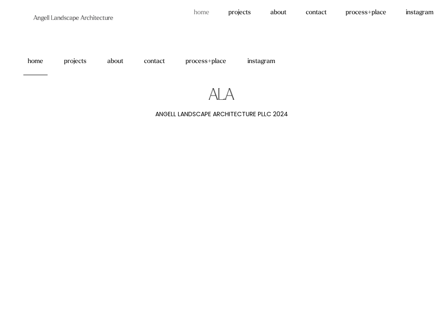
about (278, 13)
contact (316, 13)
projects (239, 13)
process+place (366, 13)
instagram (419, 13)
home (201, 13)
